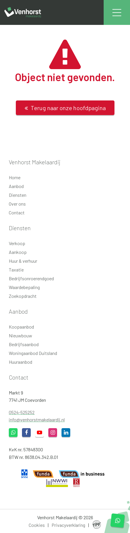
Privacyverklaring (68, 525)
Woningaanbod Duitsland (33, 353)
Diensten (17, 195)
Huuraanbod (20, 362)
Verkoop (17, 243)
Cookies (37, 525)
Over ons (17, 203)
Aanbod (16, 186)
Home (14, 177)
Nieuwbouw (20, 335)
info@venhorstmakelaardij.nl (37, 419)
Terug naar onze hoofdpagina (65, 107)
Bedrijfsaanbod (24, 344)
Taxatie (16, 269)
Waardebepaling (24, 287)
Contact (17, 212)
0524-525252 (22, 412)
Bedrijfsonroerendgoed (31, 278)
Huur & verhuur (23, 261)
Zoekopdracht (23, 296)
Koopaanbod (21, 326)
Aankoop (18, 252)
